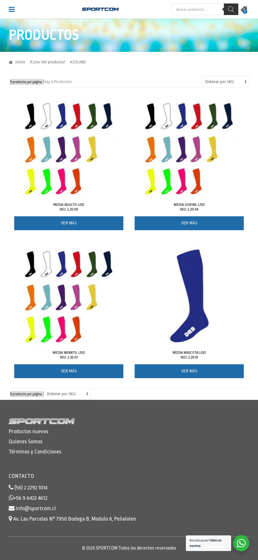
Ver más (69, 223)
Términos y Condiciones (35, 452)
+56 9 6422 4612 (30, 498)
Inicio (20, 62)
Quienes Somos (26, 441)
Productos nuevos (28, 431)
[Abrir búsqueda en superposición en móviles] (205, 9)
